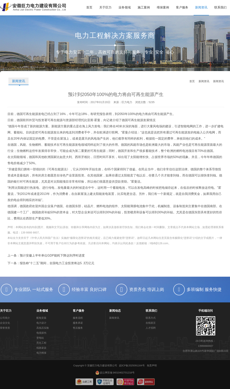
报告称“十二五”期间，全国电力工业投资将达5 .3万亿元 (57, 263)
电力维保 (41, 352)
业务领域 (124, 7)
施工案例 (144, 7)
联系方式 (151, 317)
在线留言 (151, 322)
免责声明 (152, 365)
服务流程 (78, 317)
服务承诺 (78, 322)
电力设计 (41, 322)
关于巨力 (105, 7)
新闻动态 (115, 310)
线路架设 (41, 347)
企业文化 (5, 322)
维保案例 (163, 7)
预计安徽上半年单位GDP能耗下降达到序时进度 (52, 255)
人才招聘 (151, 327)
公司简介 (5, 317)
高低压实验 (42, 327)
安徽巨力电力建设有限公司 (102, 365)
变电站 (40, 337)
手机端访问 (205, 310)
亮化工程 (41, 342)
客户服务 (182, 7)
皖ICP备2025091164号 (132, 365)
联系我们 (220, 7)
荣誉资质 (5, 327)
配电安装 (41, 317)
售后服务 (78, 327)
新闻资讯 (201, 7)
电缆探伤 (41, 332)
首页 (89, 7)
